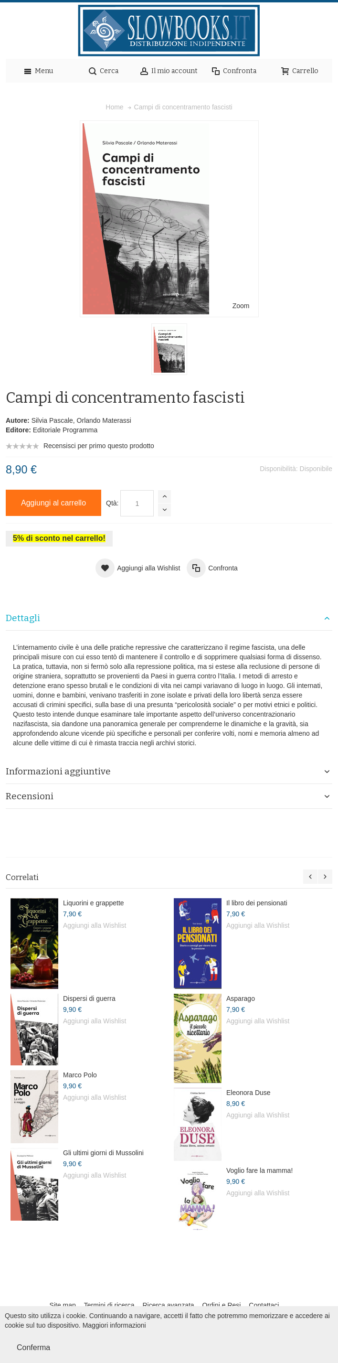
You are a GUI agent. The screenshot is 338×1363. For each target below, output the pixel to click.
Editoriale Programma (65, 430)
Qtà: (112, 503)
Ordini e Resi (221, 1305)
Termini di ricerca (109, 1305)
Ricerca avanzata (168, 1305)
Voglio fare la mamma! (259, 1170)
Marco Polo (80, 1075)
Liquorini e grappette (93, 903)
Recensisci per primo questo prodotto (98, 446)
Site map (63, 1305)
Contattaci (264, 1305)
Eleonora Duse (248, 1092)
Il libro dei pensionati (256, 903)
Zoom (241, 306)
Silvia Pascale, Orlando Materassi (81, 420)
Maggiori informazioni (114, 1325)
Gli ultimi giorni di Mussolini (103, 1153)
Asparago (240, 998)
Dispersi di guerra (89, 998)
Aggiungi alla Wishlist (94, 925)
